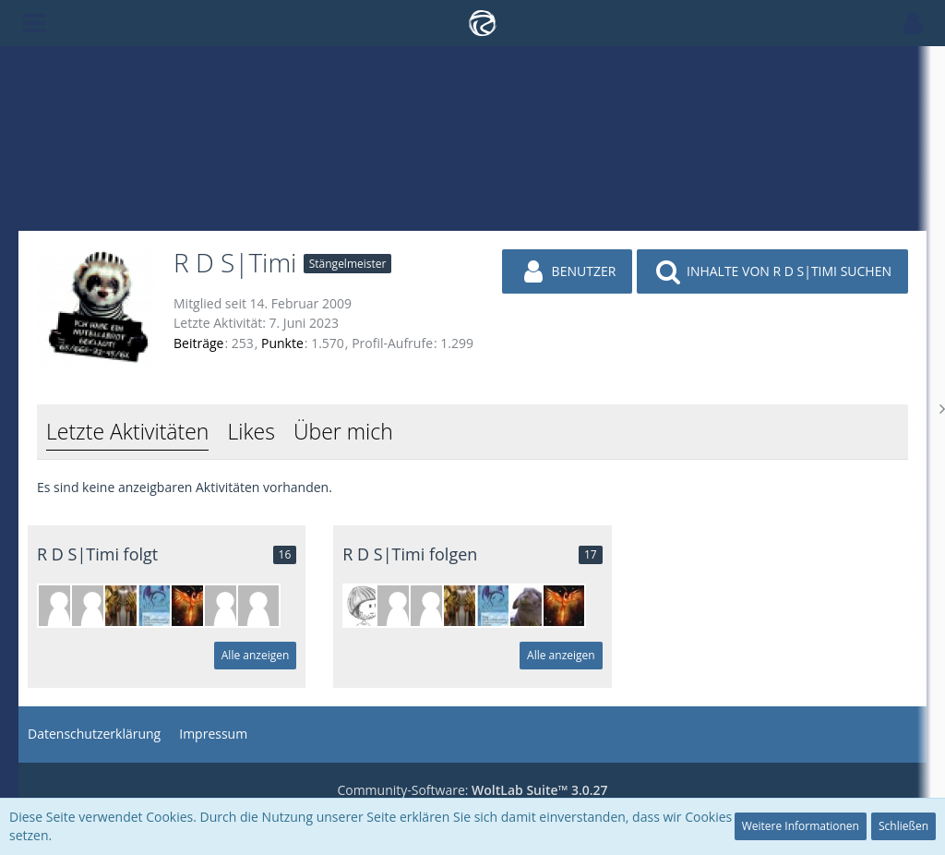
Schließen (903, 826)
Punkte (282, 343)
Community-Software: (472, 790)
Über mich (343, 431)
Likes (250, 431)
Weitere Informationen (800, 826)
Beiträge (198, 343)
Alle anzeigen (255, 655)
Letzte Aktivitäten (127, 431)
